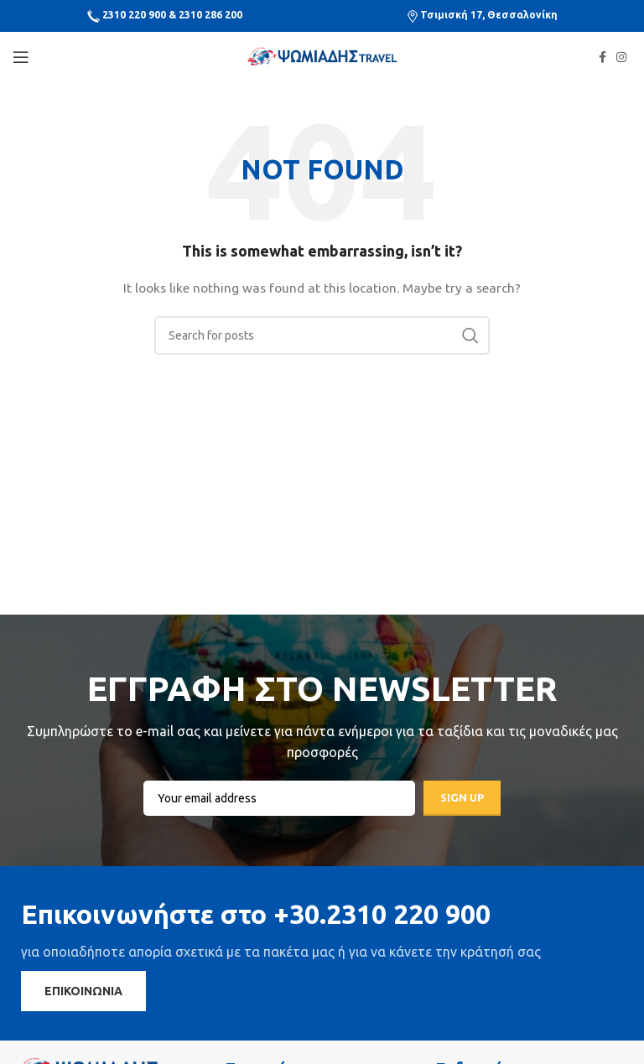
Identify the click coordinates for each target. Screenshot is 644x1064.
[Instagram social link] (621, 57)
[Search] (322, 335)
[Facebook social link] (602, 57)
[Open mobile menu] (21, 57)
